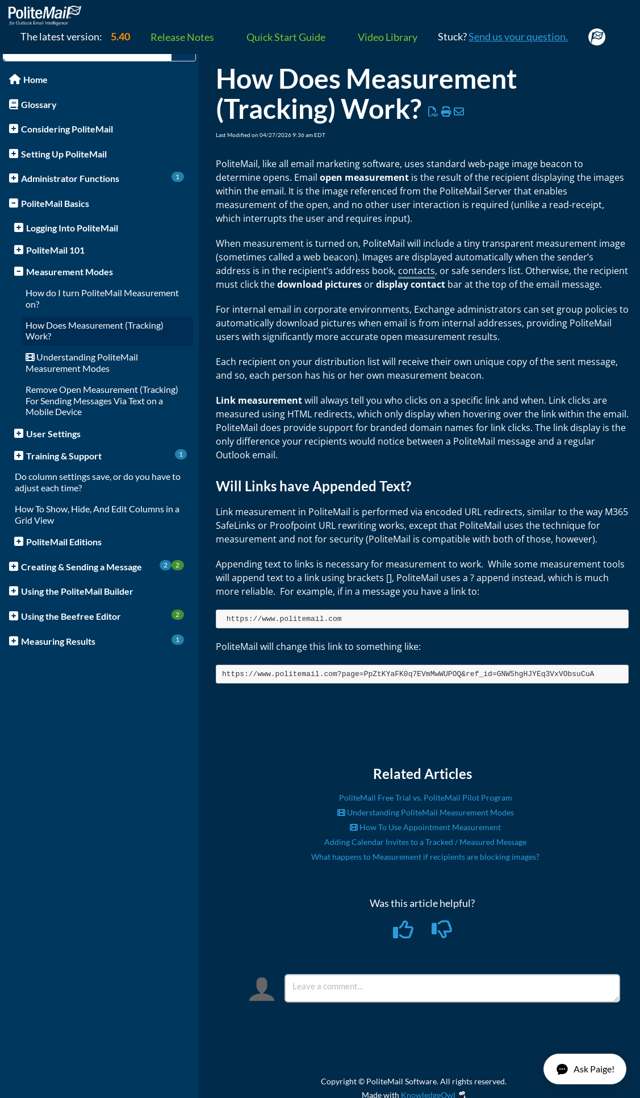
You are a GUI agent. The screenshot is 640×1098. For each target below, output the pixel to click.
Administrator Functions (102, 178)
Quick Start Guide (285, 37)
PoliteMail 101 (55, 250)
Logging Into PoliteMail (72, 227)
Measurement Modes (69, 271)
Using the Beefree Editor (102, 615)
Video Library (387, 37)
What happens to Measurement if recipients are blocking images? (425, 856)
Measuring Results (102, 641)
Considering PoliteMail (67, 128)
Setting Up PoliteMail (64, 153)
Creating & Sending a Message (102, 566)
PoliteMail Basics (55, 203)
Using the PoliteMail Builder (77, 591)
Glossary (39, 104)
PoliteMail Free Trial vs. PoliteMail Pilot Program (425, 797)
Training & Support (106, 455)
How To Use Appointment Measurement (425, 827)
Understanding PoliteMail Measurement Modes (82, 362)
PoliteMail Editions (64, 541)
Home (35, 79)
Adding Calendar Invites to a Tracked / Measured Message (425, 842)
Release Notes (182, 37)
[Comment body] (452, 988)
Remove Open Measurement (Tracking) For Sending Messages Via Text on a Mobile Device (102, 400)
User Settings (53, 433)
